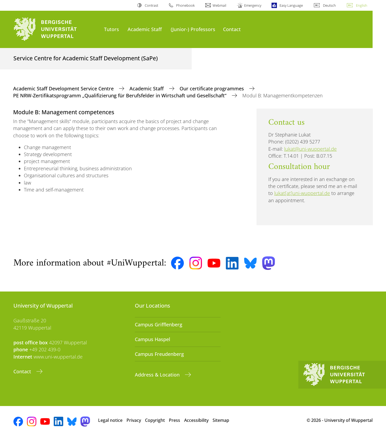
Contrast (151, 5)
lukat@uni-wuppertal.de (310, 149)
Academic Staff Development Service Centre (64, 88)
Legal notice (110, 420)
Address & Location (158, 374)
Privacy (134, 420)
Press (174, 420)
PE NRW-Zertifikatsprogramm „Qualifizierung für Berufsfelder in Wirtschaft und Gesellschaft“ (120, 95)
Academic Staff (145, 29)
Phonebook (185, 5)
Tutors (111, 29)
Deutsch (329, 5)
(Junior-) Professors (193, 29)
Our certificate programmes (212, 88)
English (361, 5)
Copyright (155, 420)
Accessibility (196, 420)
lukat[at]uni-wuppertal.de (302, 193)
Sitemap (221, 420)
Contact (232, 29)
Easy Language (291, 5)
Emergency (252, 5)
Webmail (219, 5)
